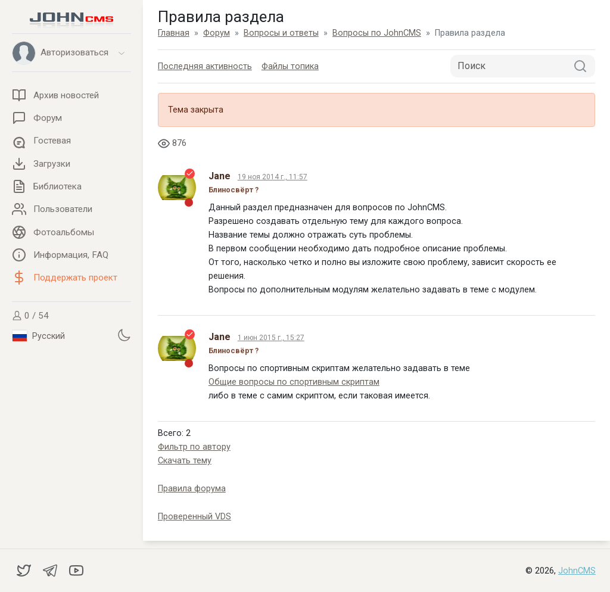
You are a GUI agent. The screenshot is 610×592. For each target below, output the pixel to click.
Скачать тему (184, 461)
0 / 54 (30, 315)
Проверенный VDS (194, 517)
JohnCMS (577, 571)
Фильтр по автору (194, 447)
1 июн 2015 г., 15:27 (271, 338)
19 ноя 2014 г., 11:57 (272, 177)
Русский (39, 336)
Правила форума (192, 489)
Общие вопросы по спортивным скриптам (293, 382)
